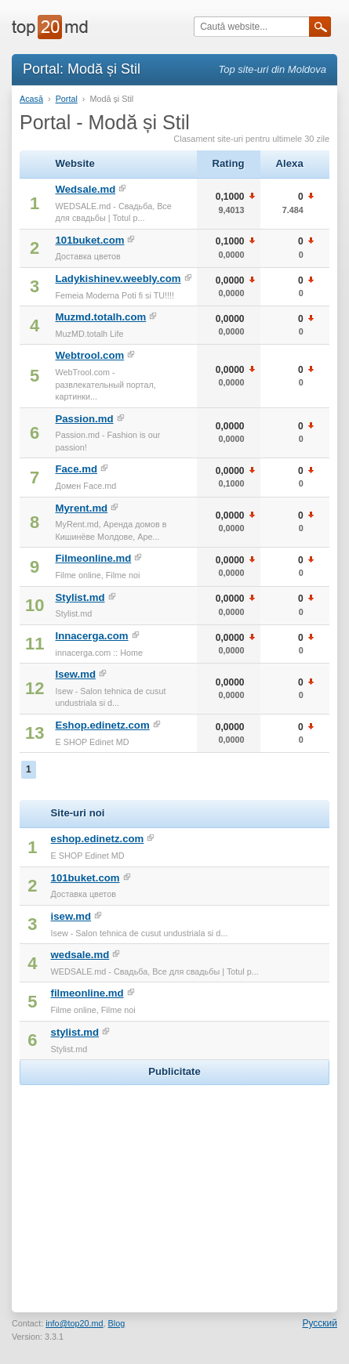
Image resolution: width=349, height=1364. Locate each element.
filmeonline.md (87, 993)
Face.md (76, 469)
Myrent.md (81, 508)
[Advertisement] (175, 1187)
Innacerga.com (91, 636)
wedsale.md (80, 955)
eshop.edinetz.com (97, 839)
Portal (67, 98)
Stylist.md (79, 597)
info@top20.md (74, 1323)
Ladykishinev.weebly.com (117, 278)
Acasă (31, 98)
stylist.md (75, 1032)
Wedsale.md (85, 189)
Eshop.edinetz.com (102, 725)
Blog (116, 1323)
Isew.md (75, 674)
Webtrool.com (89, 355)
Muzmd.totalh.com (100, 317)
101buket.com (89, 240)
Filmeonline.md (93, 558)
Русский (319, 1323)
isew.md (71, 916)
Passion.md (84, 419)
